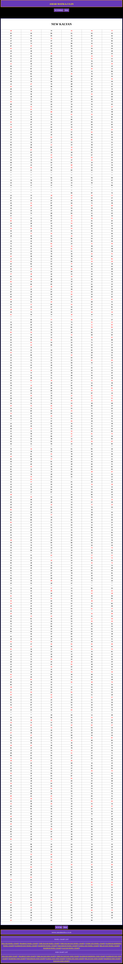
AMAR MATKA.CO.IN (61, 4)
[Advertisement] (61, 14)
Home (66, 10)
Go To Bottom (59, 10)
